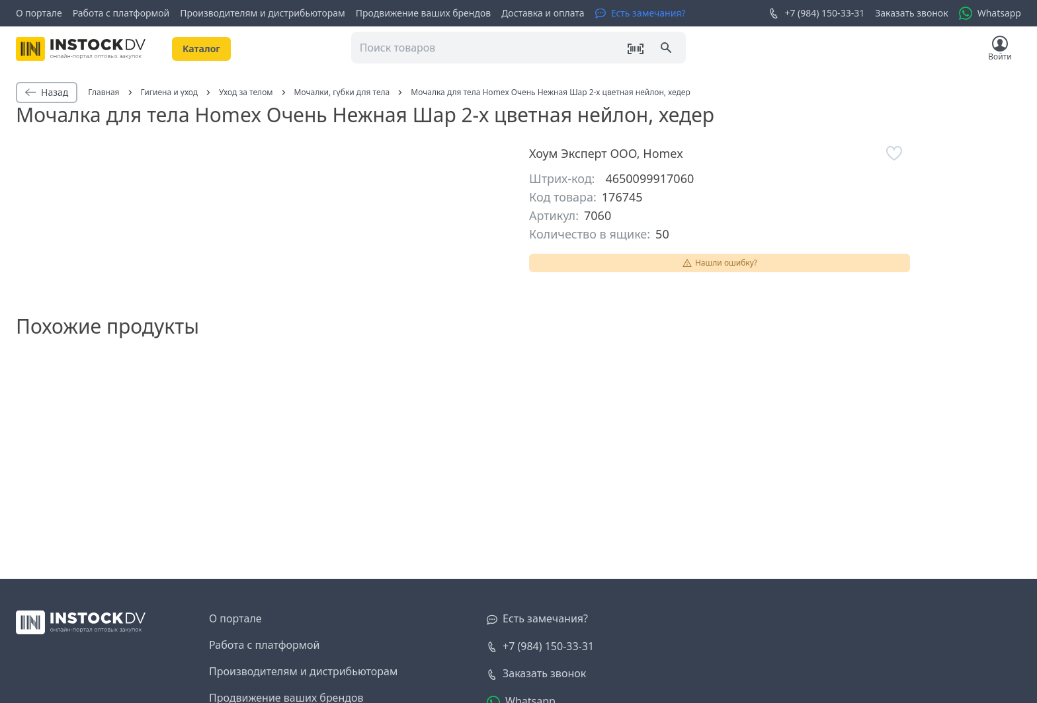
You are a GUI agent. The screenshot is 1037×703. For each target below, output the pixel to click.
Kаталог (201, 48)
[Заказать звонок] (536, 674)
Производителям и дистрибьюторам (262, 13)
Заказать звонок (911, 13)
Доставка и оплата (542, 13)
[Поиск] (667, 48)
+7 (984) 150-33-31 (816, 13)
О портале (39, 13)
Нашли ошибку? (719, 262)
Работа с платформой (121, 13)
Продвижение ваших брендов (423, 13)
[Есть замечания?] (640, 13)
